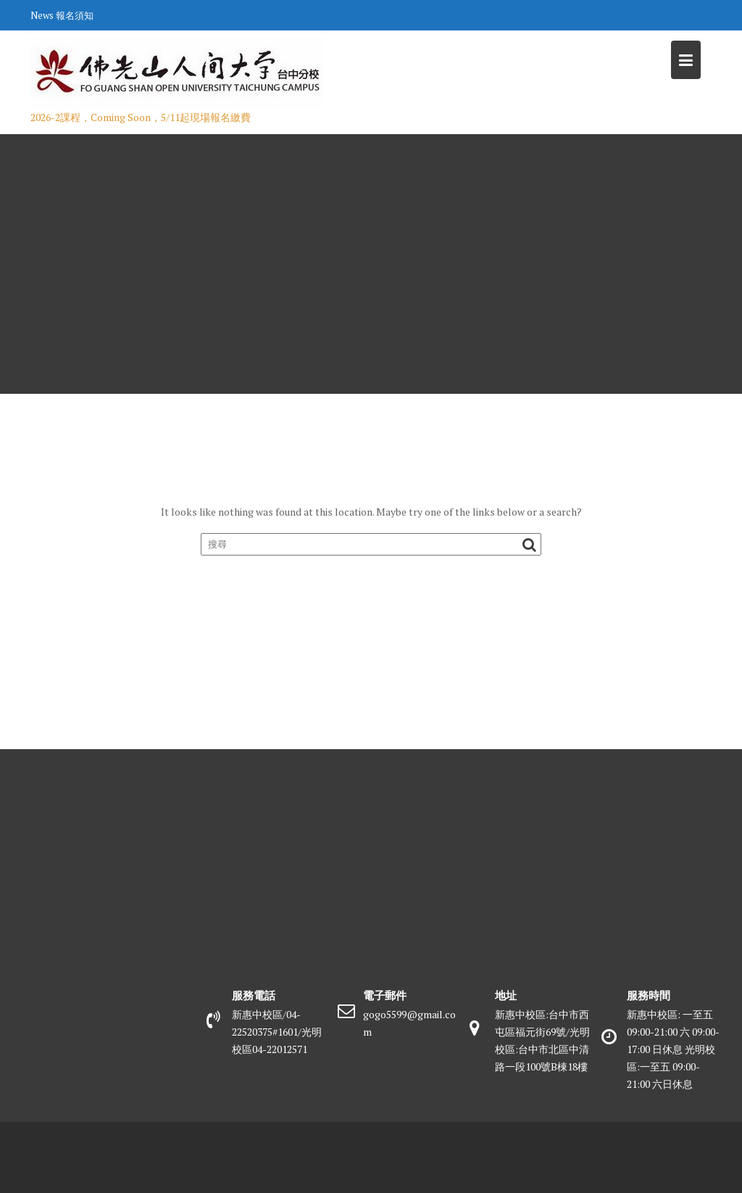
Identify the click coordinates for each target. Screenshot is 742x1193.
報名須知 (74, 15)
